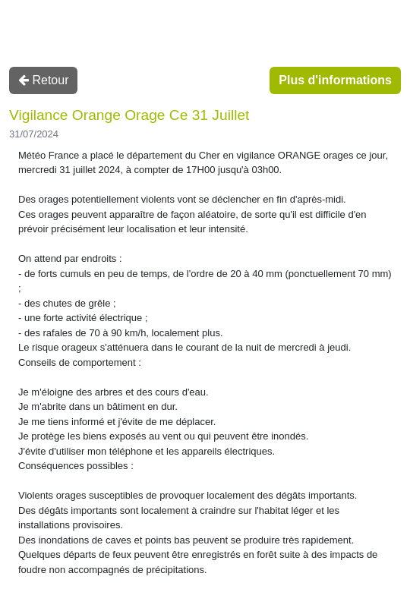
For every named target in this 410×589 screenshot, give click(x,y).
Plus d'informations (335, 80)
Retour (43, 80)
